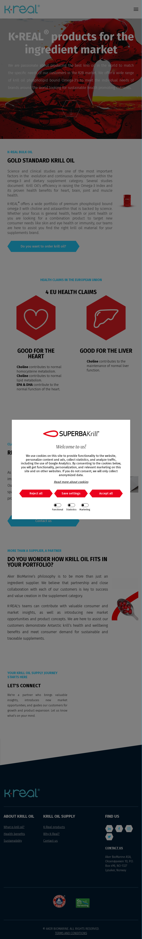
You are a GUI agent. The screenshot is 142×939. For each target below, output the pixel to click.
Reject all (36, 493)
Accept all (106, 493)
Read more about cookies (71, 482)
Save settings (71, 493)
